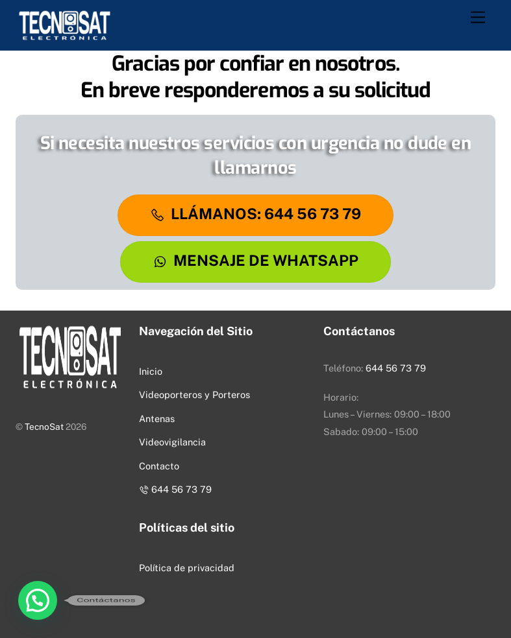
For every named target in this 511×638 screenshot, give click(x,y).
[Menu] (478, 17)
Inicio (150, 371)
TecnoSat (44, 426)
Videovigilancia (172, 441)
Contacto (159, 465)
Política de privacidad (186, 567)
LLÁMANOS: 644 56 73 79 (256, 214)
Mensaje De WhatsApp (256, 261)
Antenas (157, 418)
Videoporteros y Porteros (194, 394)
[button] (37, 600)
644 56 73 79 (175, 489)
